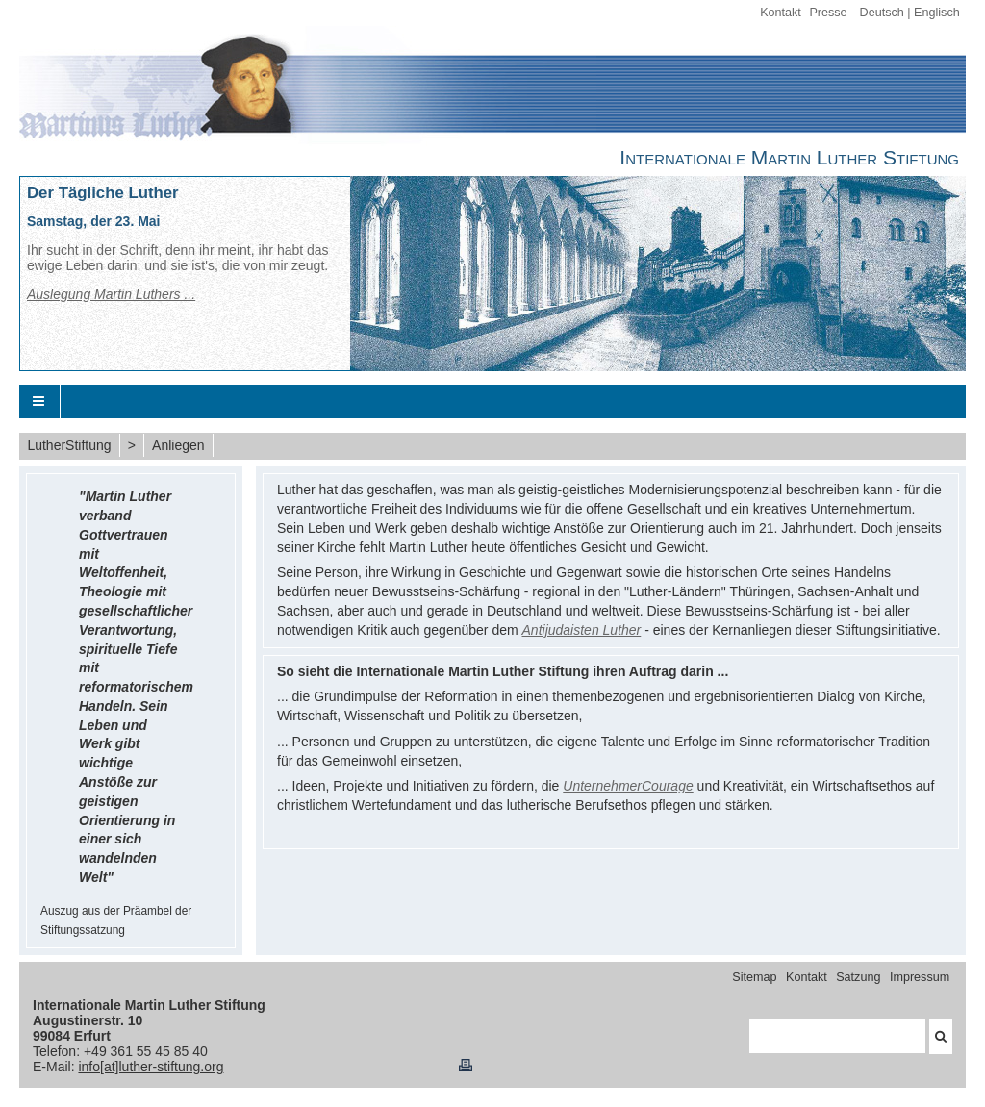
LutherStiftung (69, 445)
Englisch (937, 12)
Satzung (858, 977)
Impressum (919, 977)
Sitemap (754, 977)
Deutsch (882, 12)
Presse (827, 12)
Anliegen (178, 445)
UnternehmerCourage (628, 785)
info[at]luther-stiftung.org (150, 1066)
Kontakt (780, 12)
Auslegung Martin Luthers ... (111, 294)
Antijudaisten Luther (582, 630)
